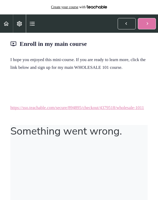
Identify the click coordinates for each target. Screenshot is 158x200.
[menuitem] (19, 23)
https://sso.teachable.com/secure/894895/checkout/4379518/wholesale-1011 (77, 107)
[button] (6, 23)
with (79, 7)
